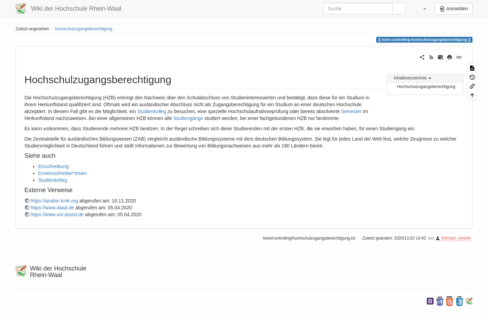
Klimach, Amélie (456, 238)
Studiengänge (188, 118)
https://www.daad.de (52, 207)
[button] (421, 8)
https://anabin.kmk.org (54, 200)
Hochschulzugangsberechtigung (426, 86)
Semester (351, 111)
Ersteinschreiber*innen (62, 173)
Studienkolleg (151, 111)
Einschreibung (53, 166)
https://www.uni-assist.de (57, 214)
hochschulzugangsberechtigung (83, 28)
